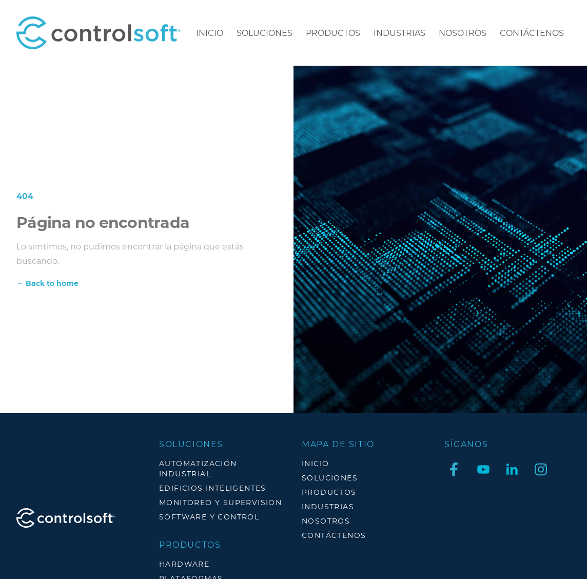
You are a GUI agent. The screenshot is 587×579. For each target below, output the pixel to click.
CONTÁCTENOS (532, 32)
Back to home (47, 283)
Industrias (399, 32)
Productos (333, 32)
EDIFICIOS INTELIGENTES (212, 488)
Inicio (209, 32)
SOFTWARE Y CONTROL (209, 517)
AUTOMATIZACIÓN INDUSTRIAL (198, 468)
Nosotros (462, 32)
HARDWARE (184, 564)
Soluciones (264, 32)
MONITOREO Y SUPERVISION (220, 502)
